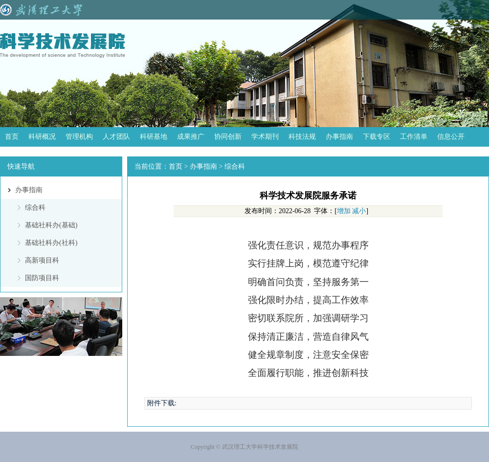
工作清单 (413, 136)
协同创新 (228, 136)
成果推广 (190, 136)
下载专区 (376, 136)
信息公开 (451, 136)
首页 (12, 136)
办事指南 (339, 136)
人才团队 (116, 136)
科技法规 (302, 136)
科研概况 (42, 136)
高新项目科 (42, 260)
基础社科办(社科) (51, 242)
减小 (359, 211)
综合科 (35, 207)
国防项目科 (42, 278)
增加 (344, 211)
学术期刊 (265, 136)
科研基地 (153, 136)
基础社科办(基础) (51, 225)
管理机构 (79, 136)
